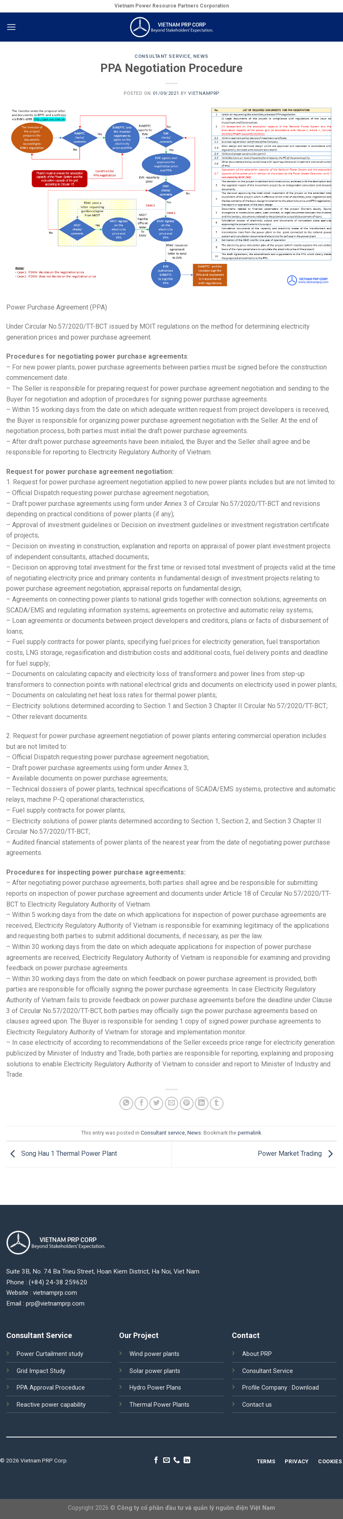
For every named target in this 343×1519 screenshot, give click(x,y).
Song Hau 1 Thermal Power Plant (61, 1154)
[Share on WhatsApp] (126, 1103)
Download (305, 1387)
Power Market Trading (297, 1154)
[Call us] (176, 1460)
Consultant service (162, 56)
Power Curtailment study (50, 1354)
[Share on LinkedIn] (202, 1103)
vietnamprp (203, 93)
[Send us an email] (166, 1460)
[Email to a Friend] (172, 1103)
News (200, 56)
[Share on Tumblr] (217, 1103)
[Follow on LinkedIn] (187, 1460)
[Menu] (11, 27)
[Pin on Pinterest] (187, 1103)
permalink (249, 1133)
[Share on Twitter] (156, 1103)
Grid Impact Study (41, 1371)
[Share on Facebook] (141, 1103)
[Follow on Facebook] (156, 1460)
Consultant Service (267, 1371)
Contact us (257, 1404)
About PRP (257, 1354)
